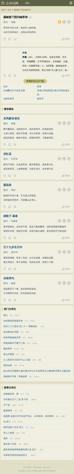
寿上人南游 (8, 433)
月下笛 (6, 405)
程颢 (27, 332)
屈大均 (14, 252)
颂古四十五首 (9, 444)
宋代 (5, 22)
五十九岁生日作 (12, 247)
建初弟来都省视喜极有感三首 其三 (19, 449)
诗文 (9, 10)
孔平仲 (14, 159)
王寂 (22, 349)
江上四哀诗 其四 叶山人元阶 (17, 360)
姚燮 (39, 360)
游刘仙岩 (7, 365)
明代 (15, 365)
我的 (27, 3)
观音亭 (40, 98)
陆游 (13, 283)
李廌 (13, 22)
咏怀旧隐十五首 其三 (13, 427)
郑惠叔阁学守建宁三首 (14, 343)
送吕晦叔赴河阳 (10, 332)
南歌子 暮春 (10, 216)
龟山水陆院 (8, 354)
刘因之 (33, 455)
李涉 (13, 190)
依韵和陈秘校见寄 (12, 337)
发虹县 (7, 153)
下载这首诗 (15, 39)
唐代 (5, 123)
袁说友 (34, 343)
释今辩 (21, 365)
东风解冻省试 (11, 118)
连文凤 (17, 439)
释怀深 (33, 400)
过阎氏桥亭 (8, 98)
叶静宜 (14, 221)
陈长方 (17, 315)
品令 (5, 86)
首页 (3, 10)
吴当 (32, 427)
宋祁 (23, 433)
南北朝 (16, 349)
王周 (27, 394)
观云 (5, 315)
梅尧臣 (30, 338)
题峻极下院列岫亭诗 (22, 10)
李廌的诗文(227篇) (35, 81)
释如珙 (26, 444)
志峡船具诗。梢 (10, 394)
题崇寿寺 (7, 348)
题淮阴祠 (7, 410)
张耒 (23, 354)
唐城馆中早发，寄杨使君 (15, 376)
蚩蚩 (39, 86)
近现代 (14, 405)
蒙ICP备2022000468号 (47, 471)
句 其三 (6, 422)
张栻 (21, 411)
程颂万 (63, 416)
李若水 (32, 321)
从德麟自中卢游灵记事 (14, 90)
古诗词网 (12, 3)
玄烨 (42, 326)
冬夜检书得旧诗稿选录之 (15, 455)
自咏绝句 (8, 278)
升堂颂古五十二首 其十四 (15, 399)
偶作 (5, 438)
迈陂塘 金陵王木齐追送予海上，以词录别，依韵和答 (28, 416)
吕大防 (20, 422)
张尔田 (21, 405)
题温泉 (7, 184)
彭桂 (41, 450)
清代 (5, 221)
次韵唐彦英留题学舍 (13, 321)
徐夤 (13, 123)
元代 (27, 427)
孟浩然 (36, 377)
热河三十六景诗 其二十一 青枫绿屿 (20, 326)
